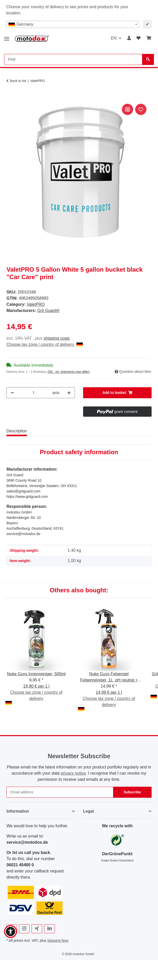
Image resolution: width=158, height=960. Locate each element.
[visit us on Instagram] (24, 928)
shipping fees (57, 940)
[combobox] (72, 24)
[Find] (148, 59)
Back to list (18, 81)
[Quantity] (33, 392)
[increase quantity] (69, 392)
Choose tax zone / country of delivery (44, 344)
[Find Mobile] (73, 59)
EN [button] (113, 38)
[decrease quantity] (12, 392)
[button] (129, 38)
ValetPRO (36, 304)
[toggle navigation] (6, 37)
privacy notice (73, 773)
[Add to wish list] (140, 109)
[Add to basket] (10, 97)
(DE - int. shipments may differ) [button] (68, 372)
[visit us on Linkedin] (49, 928)
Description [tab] (16, 431)
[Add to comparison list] (127, 109)
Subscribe (132, 792)
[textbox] (72, 24)
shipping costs (57, 338)
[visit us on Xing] (37, 928)
